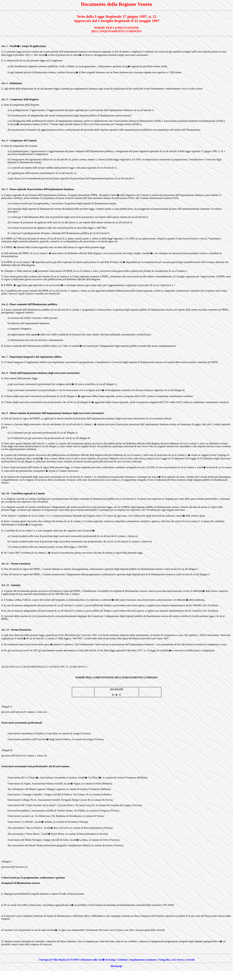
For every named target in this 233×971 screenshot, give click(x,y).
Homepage (116, 966)
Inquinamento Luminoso (143, 959)
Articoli (190, 959)
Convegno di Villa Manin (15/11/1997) (58, 959)
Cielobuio (122, 959)
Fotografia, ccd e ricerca (171, 959)
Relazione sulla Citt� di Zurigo (98, 959)
